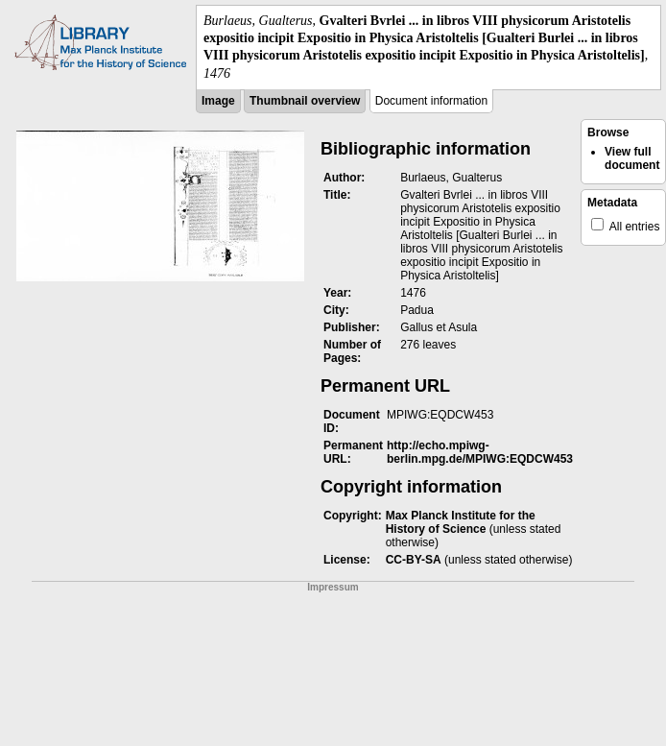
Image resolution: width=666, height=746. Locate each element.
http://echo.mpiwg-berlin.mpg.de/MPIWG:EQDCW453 (480, 452)
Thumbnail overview (305, 101)
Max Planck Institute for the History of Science (460, 522)
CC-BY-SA (413, 559)
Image (218, 101)
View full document (632, 158)
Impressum (332, 587)
